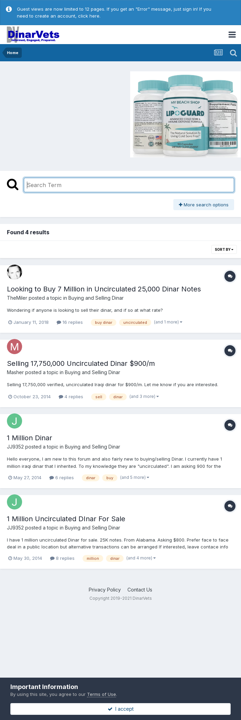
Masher (15, 372)
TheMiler (17, 298)
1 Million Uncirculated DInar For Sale (66, 519)
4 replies (71, 396)
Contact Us (139, 590)
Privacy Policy (105, 590)
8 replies (62, 558)
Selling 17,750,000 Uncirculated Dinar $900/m (81, 363)
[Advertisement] (62, 113)
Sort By (224, 249)
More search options (204, 204)
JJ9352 (15, 447)
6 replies (61, 477)
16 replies (70, 322)
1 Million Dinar (29, 438)
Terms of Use (101, 694)
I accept (121, 709)
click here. (89, 16)
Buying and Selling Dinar (96, 298)
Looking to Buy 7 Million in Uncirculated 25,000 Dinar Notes (104, 289)
